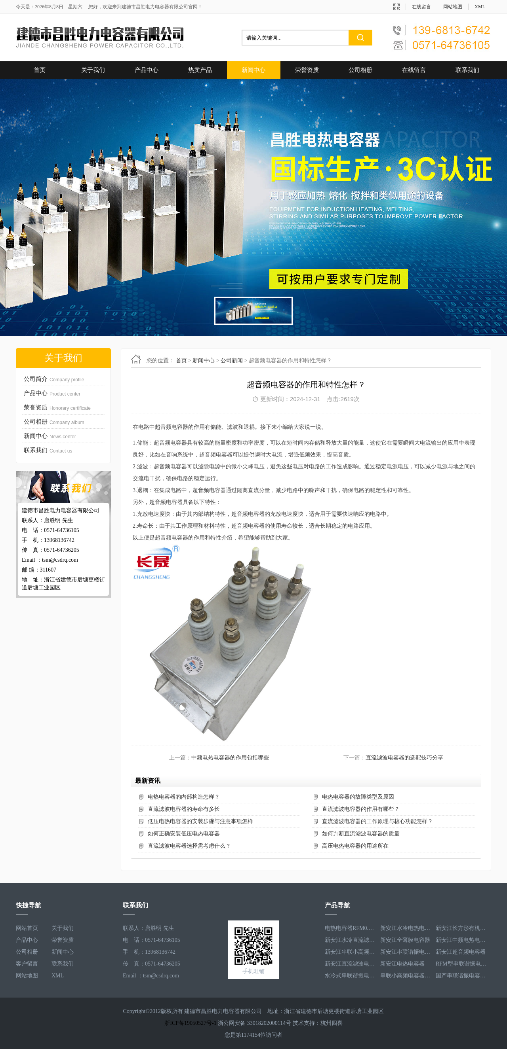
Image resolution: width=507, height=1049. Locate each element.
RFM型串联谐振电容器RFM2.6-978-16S (461, 964)
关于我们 (93, 70)
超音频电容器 (171, 427)
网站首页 (27, 928)
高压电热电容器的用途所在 (355, 846)
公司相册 (360, 70)
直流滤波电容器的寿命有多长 (184, 809)
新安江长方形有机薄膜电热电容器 (461, 928)
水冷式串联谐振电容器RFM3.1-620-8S (350, 976)
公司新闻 (232, 361)
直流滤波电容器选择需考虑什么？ (189, 846)
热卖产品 (200, 70)
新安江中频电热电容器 (461, 940)
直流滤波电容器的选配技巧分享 (404, 758)
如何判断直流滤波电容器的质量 (361, 834)
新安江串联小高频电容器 (350, 952)
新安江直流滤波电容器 (350, 964)
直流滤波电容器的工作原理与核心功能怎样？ (377, 821)
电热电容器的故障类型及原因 (358, 797)
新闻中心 (253, 70)
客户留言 (27, 964)
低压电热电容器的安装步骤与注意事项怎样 (200, 821)
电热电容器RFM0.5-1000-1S (350, 928)
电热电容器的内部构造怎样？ (184, 797)
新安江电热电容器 (402, 964)
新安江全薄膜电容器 (405, 940)
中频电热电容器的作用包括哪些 (230, 758)
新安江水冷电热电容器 (406, 928)
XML (480, 6)
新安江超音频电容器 (461, 952)
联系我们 (467, 70)
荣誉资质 (307, 70)
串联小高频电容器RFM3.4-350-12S (406, 976)
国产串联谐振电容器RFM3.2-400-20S (461, 976)
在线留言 (421, 6)
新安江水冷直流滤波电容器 (350, 940)
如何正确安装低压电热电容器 (184, 834)
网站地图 (452, 6)
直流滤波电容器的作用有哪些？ (361, 809)
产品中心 (146, 70)
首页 (40, 70)
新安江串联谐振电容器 (406, 952)
